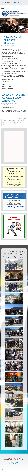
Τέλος (16, 124)
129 (3, 124)
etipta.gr (3, 470)
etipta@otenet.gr (15, 2)
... (6, 122)
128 (21, 122)
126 (14, 122)
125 (10, 122)
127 (17, 122)
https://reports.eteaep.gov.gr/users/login (14, 181)
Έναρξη (4, 120)
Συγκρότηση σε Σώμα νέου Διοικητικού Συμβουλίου (13, 97)
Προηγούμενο (11, 120)
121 (18, 120)
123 (3, 122)
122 (22, 120)
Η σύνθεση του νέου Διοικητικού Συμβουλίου (12, 39)
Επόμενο (11, 124)
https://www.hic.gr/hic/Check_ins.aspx (15, 207)
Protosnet (16, 463)
